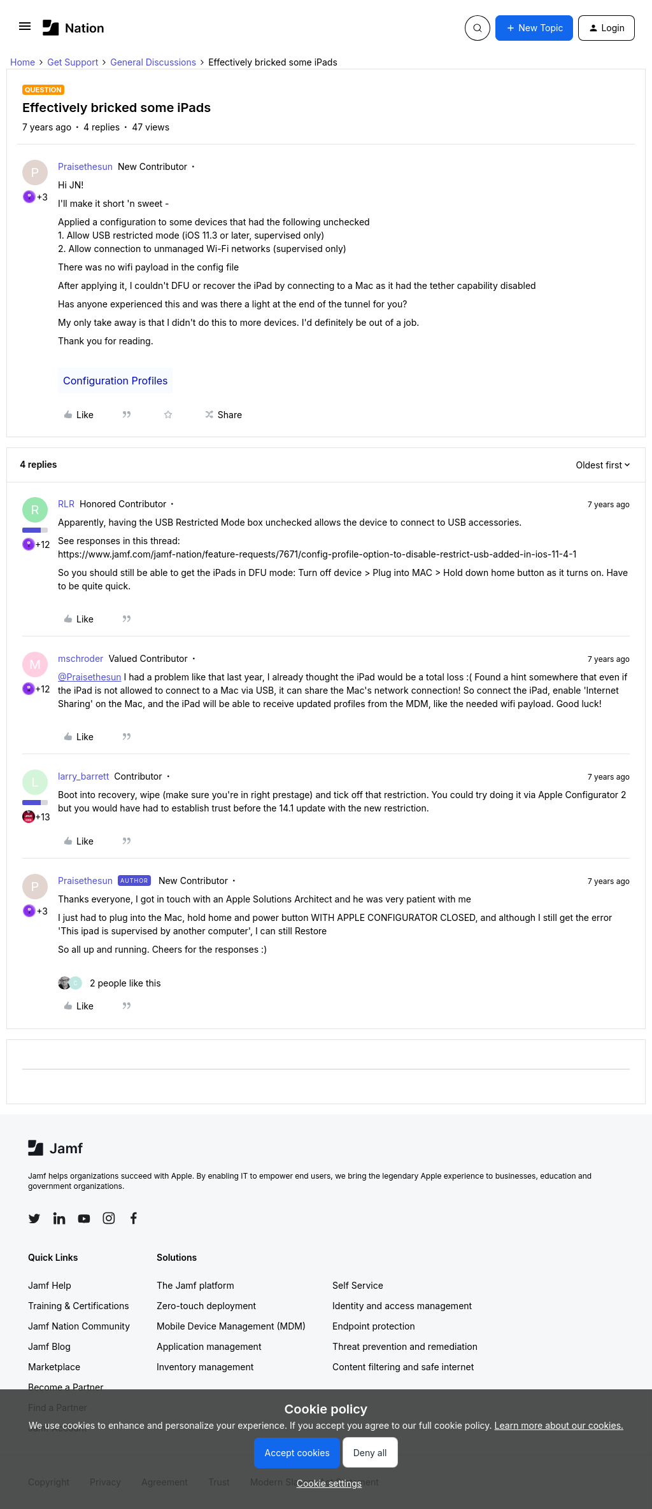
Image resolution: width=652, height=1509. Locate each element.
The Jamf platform (195, 1285)
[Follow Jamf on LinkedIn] (59, 1218)
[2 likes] (109, 983)
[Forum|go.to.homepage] (73, 28)
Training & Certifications (78, 1305)
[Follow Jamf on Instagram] (109, 1218)
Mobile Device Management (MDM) (231, 1326)
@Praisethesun (90, 676)
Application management (209, 1346)
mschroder (80, 658)
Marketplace (54, 1366)
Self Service (357, 1285)
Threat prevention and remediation (405, 1346)
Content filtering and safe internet (403, 1366)
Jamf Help (49, 1285)
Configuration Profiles (115, 380)
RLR (66, 503)
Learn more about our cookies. (559, 1425)
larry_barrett (83, 776)
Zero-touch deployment (206, 1305)
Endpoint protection (373, 1326)
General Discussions (153, 62)
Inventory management (205, 1366)
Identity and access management (402, 1305)
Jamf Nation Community (79, 1326)
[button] (24, 30)
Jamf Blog (49, 1346)
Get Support (72, 62)
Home (22, 62)
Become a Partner (65, 1387)
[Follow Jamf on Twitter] (34, 1219)
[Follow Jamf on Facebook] (133, 1218)
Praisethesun (85, 166)
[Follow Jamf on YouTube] (84, 1218)
